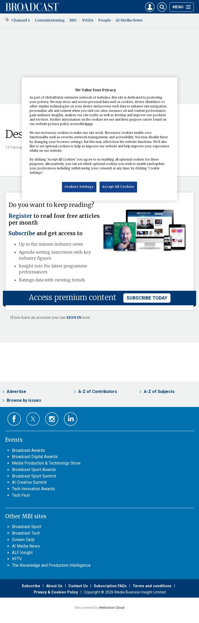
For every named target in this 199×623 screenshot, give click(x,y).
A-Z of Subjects (159, 391)
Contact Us (78, 586)
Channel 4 (20, 20)
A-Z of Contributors (97, 391)
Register (20, 216)
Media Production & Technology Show (46, 463)
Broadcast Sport (26, 526)
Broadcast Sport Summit (34, 476)
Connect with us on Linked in (70, 419)
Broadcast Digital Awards (35, 456)
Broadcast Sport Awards (34, 469)
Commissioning (50, 20)
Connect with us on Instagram (52, 419)
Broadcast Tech (26, 533)
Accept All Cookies (118, 187)
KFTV (17, 558)
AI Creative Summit (29, 482)
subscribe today (146, 298)
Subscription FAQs (110, 586)
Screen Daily (23, 539)
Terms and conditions (152, 586)
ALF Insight (22, 552)
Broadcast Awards (28, 450)
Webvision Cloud (111, 608)
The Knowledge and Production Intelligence (51, 565)
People (104, 20)
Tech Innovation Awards (33, 488)
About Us (54, 586)
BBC (73, 20)
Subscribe (22, 233)
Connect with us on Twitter (33, 419)
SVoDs (88, 20)
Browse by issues (24, 400)
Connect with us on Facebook (14, 419)
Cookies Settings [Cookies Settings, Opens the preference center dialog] (79, 187)
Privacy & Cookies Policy (56, 592)
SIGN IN (73, 317)
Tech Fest (21, 495)
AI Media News (129, 20)
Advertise (16, 391)
